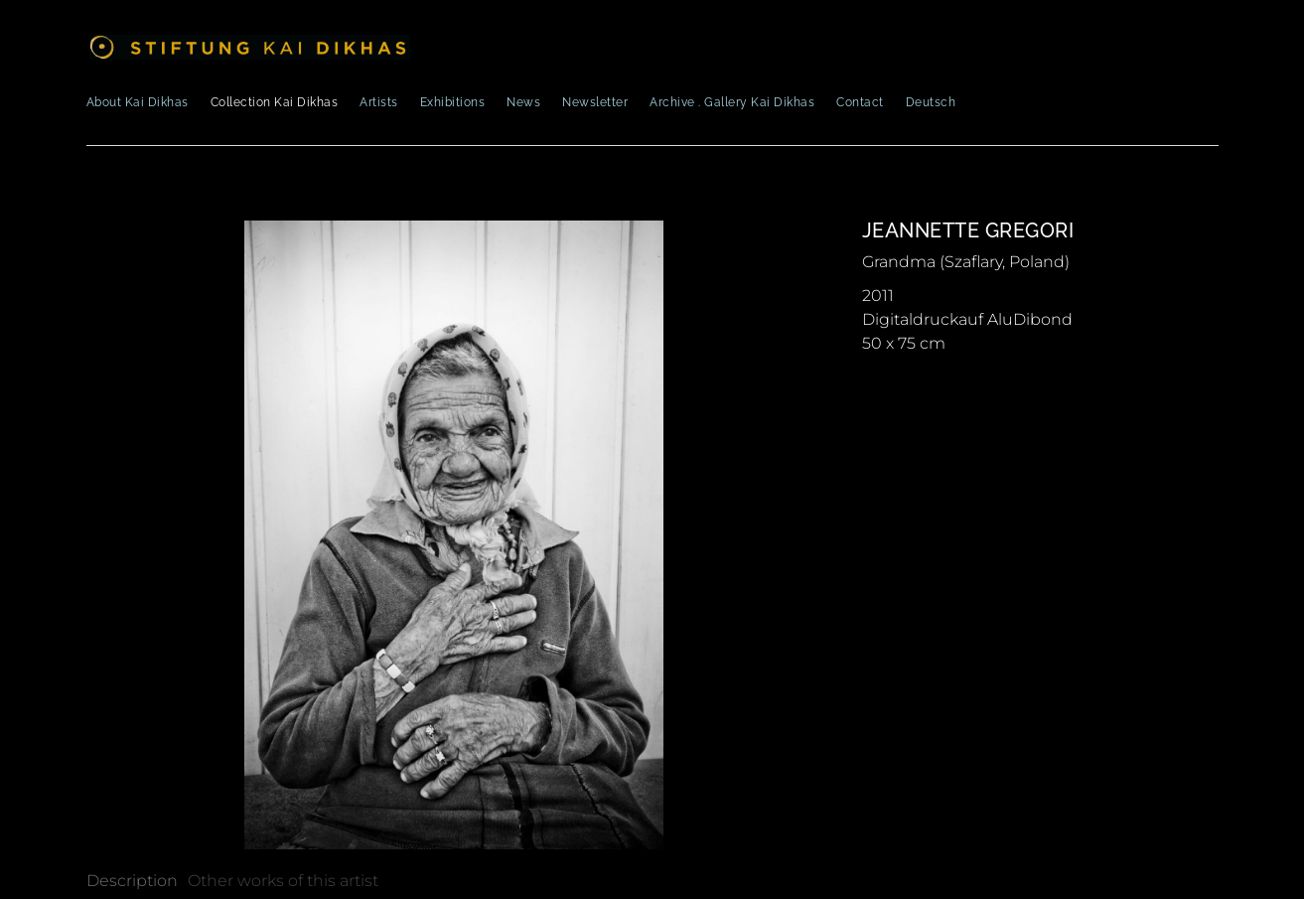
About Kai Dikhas (137, 102)
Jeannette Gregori (968, 230)
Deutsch (931, 102)
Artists (379, 102)
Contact (860, 102)
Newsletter (595, 102)
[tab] (132, 881)
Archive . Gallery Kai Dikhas (732, 102)
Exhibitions (453, 102)
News (523, 102)
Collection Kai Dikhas (275, 102)
